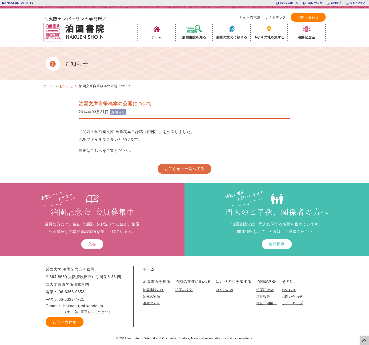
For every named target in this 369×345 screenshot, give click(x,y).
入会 (92, 244)
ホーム (149, 269)
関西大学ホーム (289, 3)
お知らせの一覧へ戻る (184, 168)
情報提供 (277, 244)
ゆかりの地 (224, 290)
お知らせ (288, 290)
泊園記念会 (266, 281)
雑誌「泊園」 (266, 303)
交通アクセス (357, 3)
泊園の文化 (184, 290)
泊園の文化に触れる (193, 281)
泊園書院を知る (157, 281)
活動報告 (263, 296)
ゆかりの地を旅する (233, 281)
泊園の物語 (151, 296)
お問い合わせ (314, 3)
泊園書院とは (153, 290)
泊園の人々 (151, 303)
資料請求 (336, 3)
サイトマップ (275, 17)
